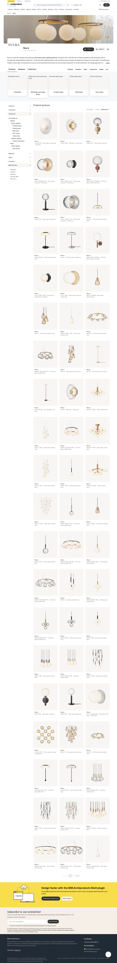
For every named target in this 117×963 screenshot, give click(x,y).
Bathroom (17, 9)
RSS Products (100, 958)
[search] (34, 5)
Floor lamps (16, 133)
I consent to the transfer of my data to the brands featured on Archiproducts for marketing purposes (33, 925)
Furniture (10, 9)
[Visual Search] (68, 5)
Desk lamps (16, 148)
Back (66, 875)
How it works (67, 898)
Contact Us (17, 950)
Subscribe (53, 921)
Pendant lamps (17, 126)
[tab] (21, 1)
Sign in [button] (106, 5)
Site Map (107, 958)
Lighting (28, 9)
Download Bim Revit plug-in (92, 949)
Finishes (61, 9)
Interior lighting (15, 123)
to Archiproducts (11, 6)
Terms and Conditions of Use (83, 958)
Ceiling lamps (17, 128)
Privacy (59, 958)
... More (107, 63)
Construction (68, 9)
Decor (56, 9)
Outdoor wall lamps (18, 141)
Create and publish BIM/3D (91, 942)
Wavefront (13, 169)
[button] (76, 5)
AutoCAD (12, 172)
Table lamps (16, 136)
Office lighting (15, 146)
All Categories (13, 118)
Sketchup (13, 174)
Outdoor (34, 9)
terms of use (26, 928)
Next (76, 875)
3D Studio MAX (14, 176)
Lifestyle (76, 9)
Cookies (73, 958)
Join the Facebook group (90, 951)
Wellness (51, 9)
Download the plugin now (51, 898)
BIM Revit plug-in (104, 9)
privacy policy (36, 928)
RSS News (93, 958)
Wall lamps (16, 131)
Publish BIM (11, 1)
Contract (44, 9)
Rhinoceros (13, 179)
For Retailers (27, 1)
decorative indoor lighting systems (46, 57)
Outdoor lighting (16, 138)
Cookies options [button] (66, 958)
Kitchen (23, 9)
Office (39, 9)
